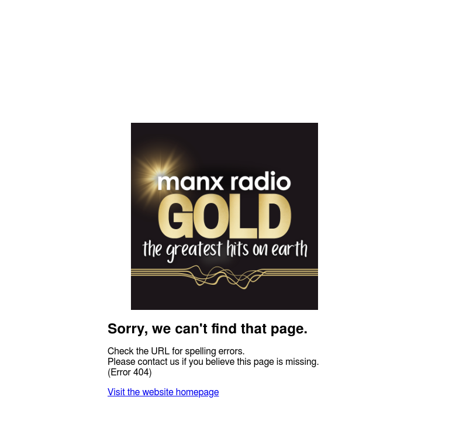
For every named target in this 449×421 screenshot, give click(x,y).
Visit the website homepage (163, 392)
